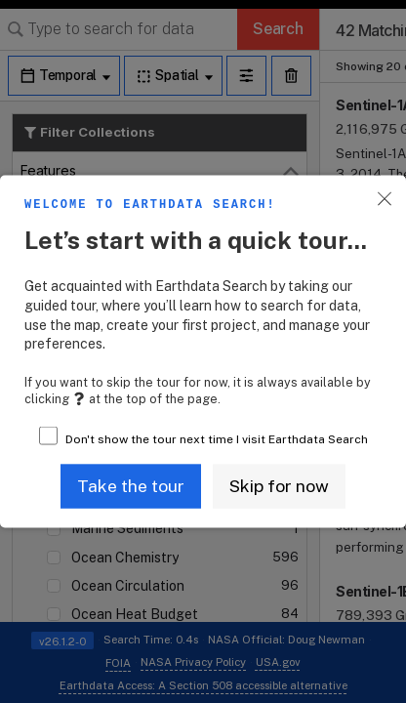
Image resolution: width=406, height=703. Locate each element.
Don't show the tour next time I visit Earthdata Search (216, 439)
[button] (131, 486)
